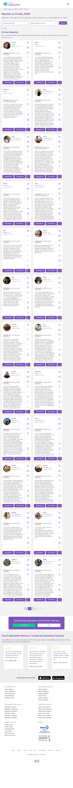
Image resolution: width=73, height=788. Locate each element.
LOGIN (49, 625)
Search (10, 9)
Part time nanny (9, 726)
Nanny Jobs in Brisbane (44, 711)
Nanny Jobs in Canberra (44, 715)
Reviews (19, 750)
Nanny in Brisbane (43, 693)
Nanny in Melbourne (43, 691)
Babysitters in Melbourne (11, 709)
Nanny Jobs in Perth (43, 713)
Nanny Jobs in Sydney (44, 707)
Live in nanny (8, 731)
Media (25, 750)
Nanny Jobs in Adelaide (44, 717)
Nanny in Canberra (43, 697)
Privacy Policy (42, 750)
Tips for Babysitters (10, 691)
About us (50, 750)
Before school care (10, 735)
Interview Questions (10, 693)
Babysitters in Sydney (10, 707)
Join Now (64, 18)
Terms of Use (32, 750)
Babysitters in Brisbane (11, 711)
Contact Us (58, 750)
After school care (9, 733)
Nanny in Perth (42, 695)
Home (5, 9)
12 (36, 608)
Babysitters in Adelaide (11, 717)
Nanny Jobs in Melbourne (45, 709)
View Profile (8, 82)
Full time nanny (9, 724)
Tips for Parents (9, 689)
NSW (21, 9)
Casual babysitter (9, 729)
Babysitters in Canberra (11, 715)
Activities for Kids (9, 697)
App (13, 750)
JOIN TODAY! (24, 625)
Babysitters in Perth (10, 713)
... (32, 608)
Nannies (16, 9)
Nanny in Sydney (42, 689)
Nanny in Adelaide (43, 700)
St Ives (26, 9)
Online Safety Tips (9, 695)
